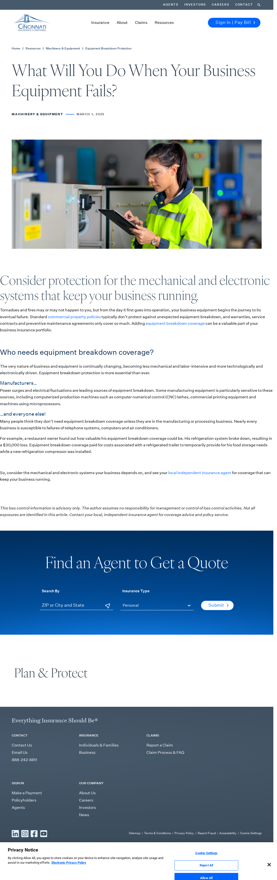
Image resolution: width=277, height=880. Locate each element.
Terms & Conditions (157, 833)
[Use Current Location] (108, 606)
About (122, 22)
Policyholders (24, 800)
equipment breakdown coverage (175, 323)
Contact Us (22, 745)
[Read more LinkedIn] (15, 833)
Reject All (206, 871)
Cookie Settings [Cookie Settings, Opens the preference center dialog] (206, 858)
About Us (87, 793)
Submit (218, 605)
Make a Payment (27, 793)
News (84, 815)
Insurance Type (136, 590)
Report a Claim (159, 745)
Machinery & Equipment (63, 48)
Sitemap (134, 833)
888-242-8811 (24, 759)
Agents (170, 5)
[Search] (259, 5)
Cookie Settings (251, 833)
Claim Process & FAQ (165, 752)
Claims (141, 22)
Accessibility (227, 833)
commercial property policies (74, 317)
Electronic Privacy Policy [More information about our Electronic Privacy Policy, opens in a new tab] (68, 868)
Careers (220, 5)
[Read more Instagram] (25, 833)
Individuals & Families (99, 745)
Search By (51, 590)
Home (16, 48)
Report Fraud (207, 833)
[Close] (269, 870)
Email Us (20, 752)
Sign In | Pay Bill (235, 22)
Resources (164, 22)
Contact (244, 5)
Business (87, 752)
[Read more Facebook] (34, 833)
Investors (195, 5)
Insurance (100, 22)
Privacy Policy (184, 833)
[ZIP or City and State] (76, 605)
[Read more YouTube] (43, 833)
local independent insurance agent (199, 472)
